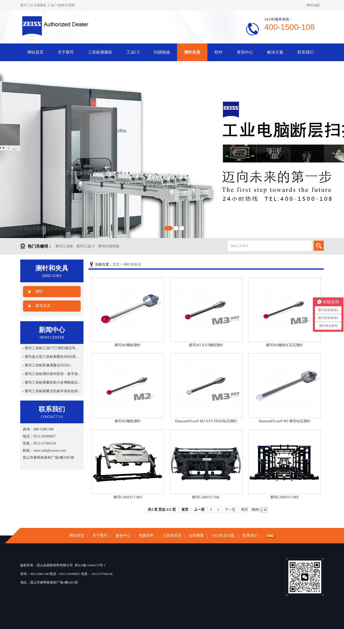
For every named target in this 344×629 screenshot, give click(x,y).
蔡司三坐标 (64, 246)
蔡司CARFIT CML (206, 497)
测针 (39, 291)
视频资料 (146, 535)
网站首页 (35, 52)
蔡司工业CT (85, 246)
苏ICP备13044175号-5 (90, 565)
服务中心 (123, 535)
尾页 (244, 509)
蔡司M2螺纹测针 (128, 421)
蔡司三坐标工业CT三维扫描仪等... (51, 348)
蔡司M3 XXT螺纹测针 (206, 345)
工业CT (133, 52)
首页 (116, 264)
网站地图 (313, 5)
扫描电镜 (162, 52)
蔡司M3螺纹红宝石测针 (284, 345)
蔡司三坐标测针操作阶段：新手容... (53, 374)
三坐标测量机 (100, 52)
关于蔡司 (66, 52)
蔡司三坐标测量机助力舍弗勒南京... (53, 382)
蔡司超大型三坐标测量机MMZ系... (51, 357)
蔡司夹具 (43, 306)
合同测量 (196, 535)
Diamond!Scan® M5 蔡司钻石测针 (284, 421)
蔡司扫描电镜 (108, 246)
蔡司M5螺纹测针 (128, 345)
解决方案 (275, 52)
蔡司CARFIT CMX (284, 497)
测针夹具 (192, 52)
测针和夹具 (132, 264)
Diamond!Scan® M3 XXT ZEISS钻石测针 (206, 421)
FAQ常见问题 (223, 535)
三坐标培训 (171, 535)
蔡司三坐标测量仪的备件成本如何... (53, 391)
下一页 (230, 509)
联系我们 (305, 52)
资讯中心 (245, 52)
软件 (218, 52)
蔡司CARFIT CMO (128, 497)
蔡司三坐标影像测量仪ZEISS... (48, 365)
